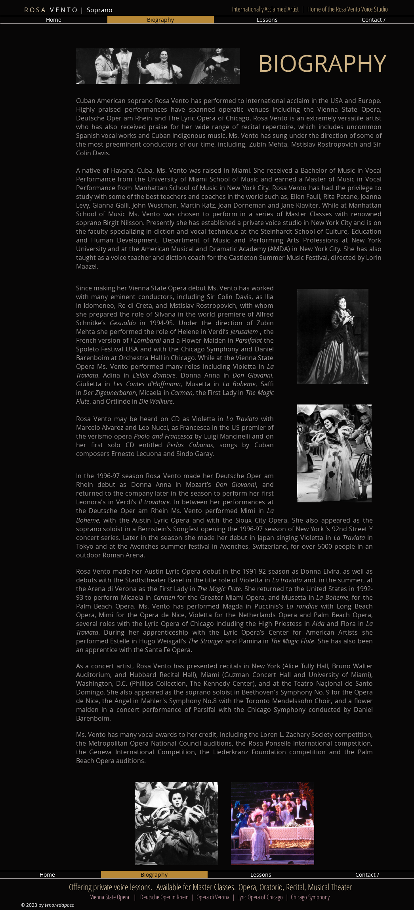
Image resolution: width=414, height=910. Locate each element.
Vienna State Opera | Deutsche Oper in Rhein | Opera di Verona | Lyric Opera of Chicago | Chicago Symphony (210, 897)
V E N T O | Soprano (67, 10)
